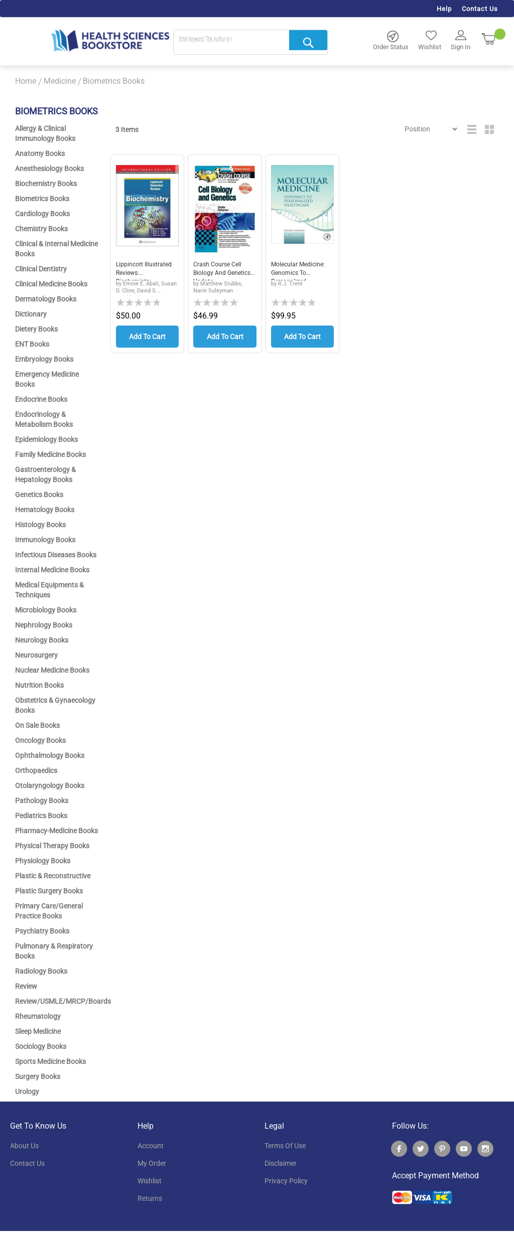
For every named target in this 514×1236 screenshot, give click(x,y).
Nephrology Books (43, 625)
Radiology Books (41, 971)
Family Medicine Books (50, 454)
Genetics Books (39, 495)
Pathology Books (41, 801)
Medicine (60, 81)
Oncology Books (40, 740)
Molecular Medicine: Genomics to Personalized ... (301, 270)
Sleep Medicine (38, 1031)
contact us (27, 1163)
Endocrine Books (41, 399)
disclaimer (281, 1163)
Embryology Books (44, 359)
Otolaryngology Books (49, 786)
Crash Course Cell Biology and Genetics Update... (221, 270)
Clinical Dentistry (41, 269)
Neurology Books (41, 640)
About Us (24, 1146)
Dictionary (31, 314)
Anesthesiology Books (49, 169)
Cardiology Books (42, 214)
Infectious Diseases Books (55, 555)
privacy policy (286, 1181)
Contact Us (480, 9)
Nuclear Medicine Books (52, 670)
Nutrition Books (39, 685)
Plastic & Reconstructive (52, 876)
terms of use (285, 1146)
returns (150, 1198)
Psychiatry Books (42, 931)
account (151, 1146)
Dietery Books (36, 329)
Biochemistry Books (46, 184)
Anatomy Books (40, 153)
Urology (27, 1092)
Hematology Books (44, 510)
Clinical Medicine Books (51, 284)
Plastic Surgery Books (49, 891)
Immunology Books (45, 540)
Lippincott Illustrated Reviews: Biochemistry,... (146, 270)
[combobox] (250, 42)
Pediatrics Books (41, 816)
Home (25, 81)
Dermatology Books (45, 299)
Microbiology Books (45, 610)
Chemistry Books (41, 229)
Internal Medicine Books (52, 570)
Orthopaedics (36, 770)
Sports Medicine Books (50, 1061)
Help (444, 9)
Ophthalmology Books (49, 755)
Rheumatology (38, 1016)
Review (26, 986)
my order (152, 1163)
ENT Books (32, 344)
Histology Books (40, 525)
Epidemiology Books (46, 439)
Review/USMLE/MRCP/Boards (63, 1001)
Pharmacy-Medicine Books (56, 831)
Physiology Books (42, 861)
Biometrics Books (42, 199)
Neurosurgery (36, 655)
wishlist (150, 1181)
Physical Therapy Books (52, 846)
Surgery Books (37, 1076)
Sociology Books (40, 1046)
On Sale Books (37, 725)
